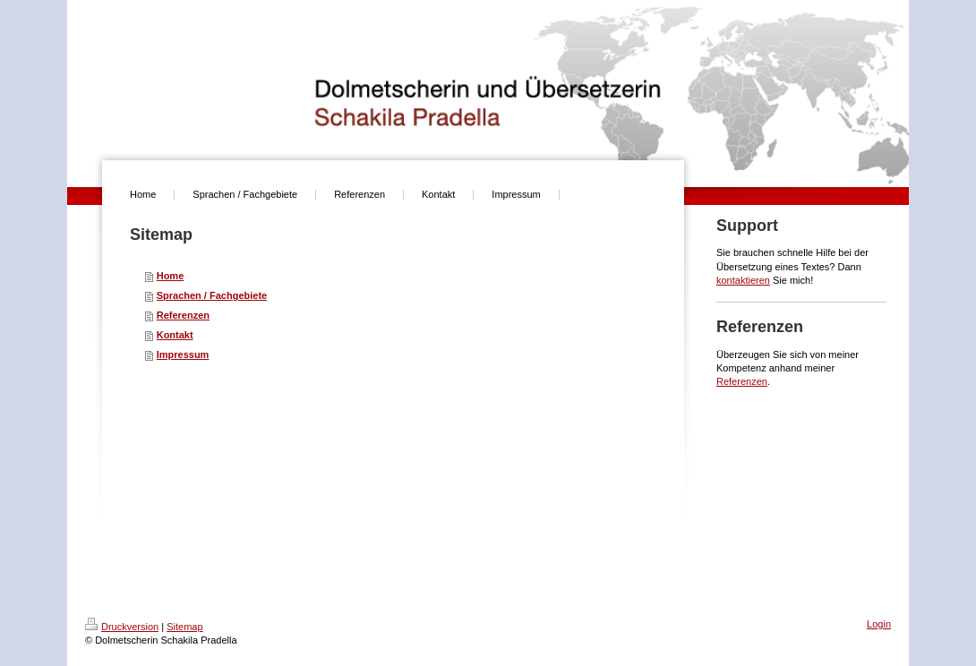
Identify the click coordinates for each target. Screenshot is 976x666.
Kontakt (175, 334)
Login (879, 624)
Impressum (183, 354)
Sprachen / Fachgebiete (212, 295)
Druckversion (121, 626)
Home (170, 275)
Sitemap (184, 626)
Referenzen (183, 315)
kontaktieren (743, 280)
